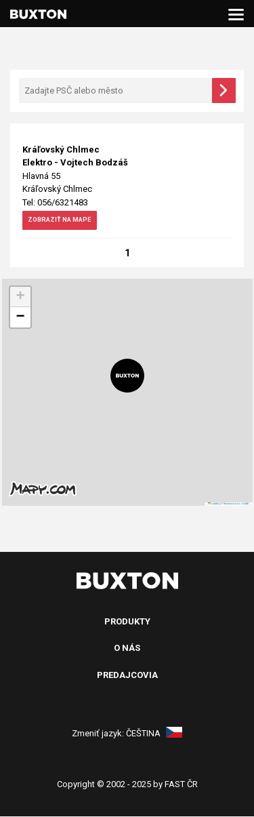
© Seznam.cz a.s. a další (235, 504)
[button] (127, 376)
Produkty (127, 622)
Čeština (154, 734)
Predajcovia (127, 676)
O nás (127, 648)
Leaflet (213, 504)
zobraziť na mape (68, 221)
